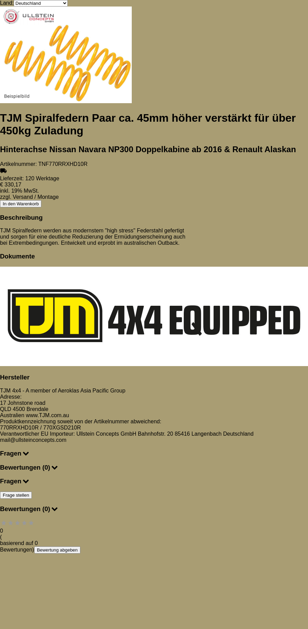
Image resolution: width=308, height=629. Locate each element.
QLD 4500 (13, 409)
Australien (12, 415)
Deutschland (238, 434)
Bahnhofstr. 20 (155, 434)
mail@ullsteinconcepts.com (33, 440)
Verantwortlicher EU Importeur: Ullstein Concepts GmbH (68, 434)
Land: (7, 3)
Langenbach (206, 434)
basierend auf (17, 543)
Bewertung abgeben (57, 550)
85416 (182, 434)
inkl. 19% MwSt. (19, 191)
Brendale (37, 409)
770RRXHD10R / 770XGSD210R (40, 428)
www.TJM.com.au (47, 415)
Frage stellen (16, 495)
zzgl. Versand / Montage (29, 197)
